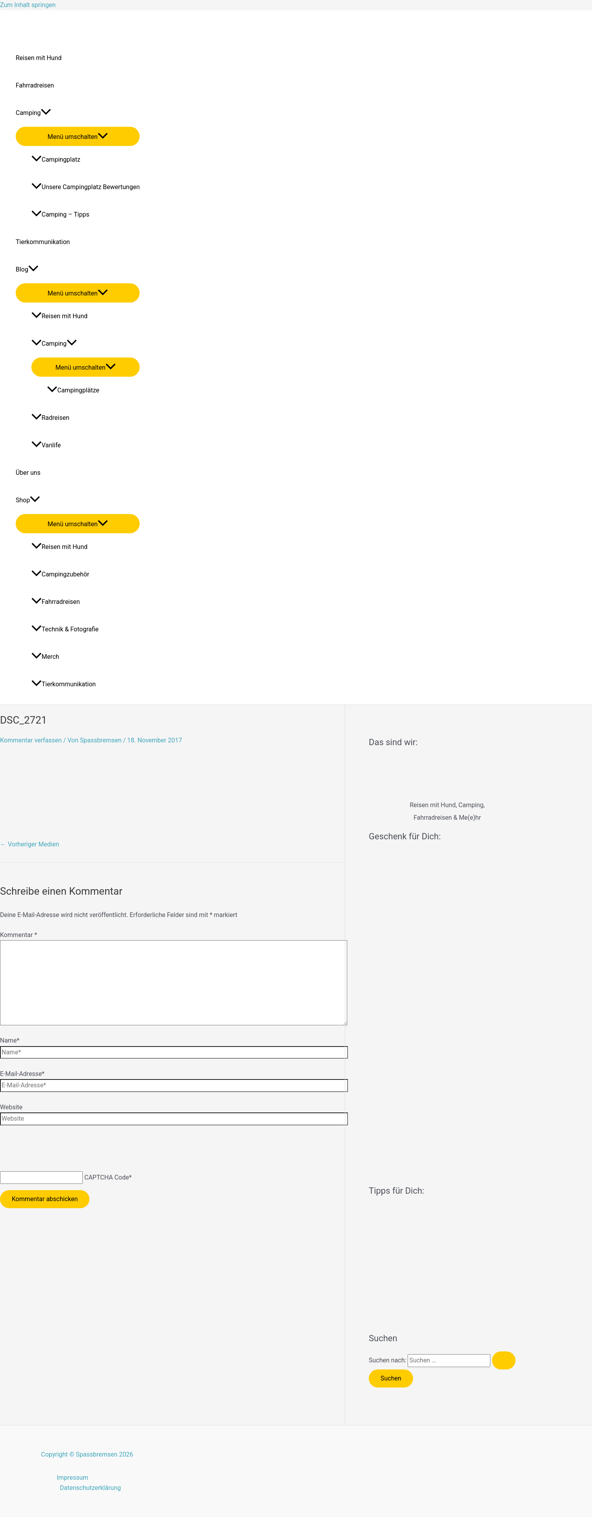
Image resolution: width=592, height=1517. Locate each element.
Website (11, 1107)
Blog (27, 269)
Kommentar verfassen (31, 740)
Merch (45, 656)
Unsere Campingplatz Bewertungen (85, 187)
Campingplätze (73, 390)
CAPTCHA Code (106, 1177)
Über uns (28, 472)
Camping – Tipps (60, 214)
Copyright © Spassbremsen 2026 (87, 1454)
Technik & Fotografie (64, 629)
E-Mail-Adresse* (22, 1074)
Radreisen (50, 417)
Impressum (73, 1477)
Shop (28, 500)
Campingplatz (55, 159)
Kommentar (18, 935)
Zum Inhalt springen (28, 5)
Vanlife (46, 445)
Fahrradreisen (35, 85)
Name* (10, 1040)
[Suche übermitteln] (503, 1360)
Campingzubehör (60, 574)
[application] (46, 113)
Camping (33, 113)
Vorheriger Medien (29, 844)
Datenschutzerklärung (90, 1487)
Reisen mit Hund (39, 58)
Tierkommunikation (43, 242)
